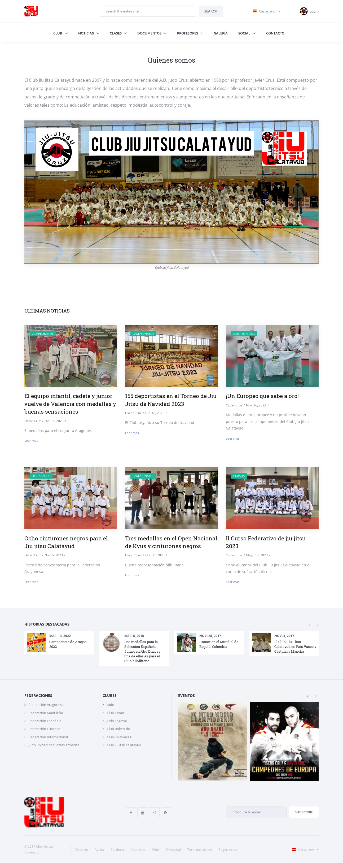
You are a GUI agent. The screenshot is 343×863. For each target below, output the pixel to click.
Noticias (86, 33)
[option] (59, 642)
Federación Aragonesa (46, 704)
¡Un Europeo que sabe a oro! (262, 396)
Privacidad (173, 849)
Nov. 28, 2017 (210, 636)
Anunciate (138, 849)
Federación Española (45, 720)
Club (58, 33)
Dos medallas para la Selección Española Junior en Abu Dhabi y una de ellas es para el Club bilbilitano (142, 651)
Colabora (117, 849)
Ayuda (99, 849)
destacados (41, 476)
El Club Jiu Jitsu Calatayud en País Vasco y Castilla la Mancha (295, 646)
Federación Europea (44, 728)
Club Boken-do (118, 728)
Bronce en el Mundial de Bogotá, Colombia (218, 644)
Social (244, 33)
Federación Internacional (48, 737)
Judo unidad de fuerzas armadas (54, 745)
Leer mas (31, 440)
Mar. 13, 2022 (60, 636)
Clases (118, 33)
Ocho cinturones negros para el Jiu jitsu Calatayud (66, 542)
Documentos (151, 33)
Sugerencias (228, 849)
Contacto (275, 33)
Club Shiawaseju (119, 737)
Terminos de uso (199, 849)
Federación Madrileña (46, 712)
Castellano (304, 849)
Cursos (239, 476)
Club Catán (115, 712)
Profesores (190, 33)
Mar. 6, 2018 (134, 636)
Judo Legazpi (117, 720)
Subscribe (304, 812)
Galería (221, 33)
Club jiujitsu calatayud (124, 745)
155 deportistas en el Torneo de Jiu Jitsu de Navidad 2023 (171, 399)
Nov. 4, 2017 (284, 636)
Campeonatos (43, 334)
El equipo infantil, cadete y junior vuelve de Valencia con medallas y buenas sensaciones (70, 403)
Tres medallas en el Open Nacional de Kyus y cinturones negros (171, 542)
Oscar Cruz (32, 421)
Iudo (110, 704)
